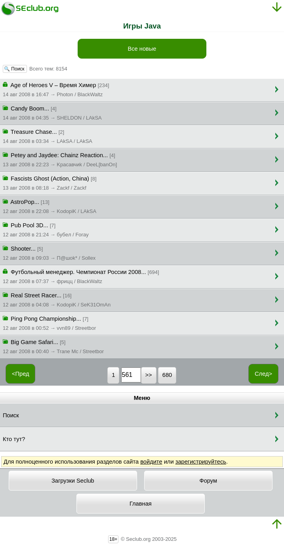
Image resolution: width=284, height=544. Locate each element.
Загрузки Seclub (72, 480)
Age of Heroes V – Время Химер (56, 89)
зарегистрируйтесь (200, 461)
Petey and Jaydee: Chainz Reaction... (60, 159)
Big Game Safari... (53, 346)
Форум (208, 480)
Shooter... (49, 252)
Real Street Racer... (57, 299)
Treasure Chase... (47, 135)
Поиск (11, 415)
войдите (151, 461)
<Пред (20, 374)
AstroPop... (49, 206)
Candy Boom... (52, 112)
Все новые (142, 49)
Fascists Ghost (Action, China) (50, 182)
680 (167, 375)
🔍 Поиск (15, 69)
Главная (141, 503)
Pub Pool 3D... (46, 229)
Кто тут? (14, 439)
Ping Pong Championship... (49, 322)
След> (263, 374)
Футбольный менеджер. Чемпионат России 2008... (81, 276)
